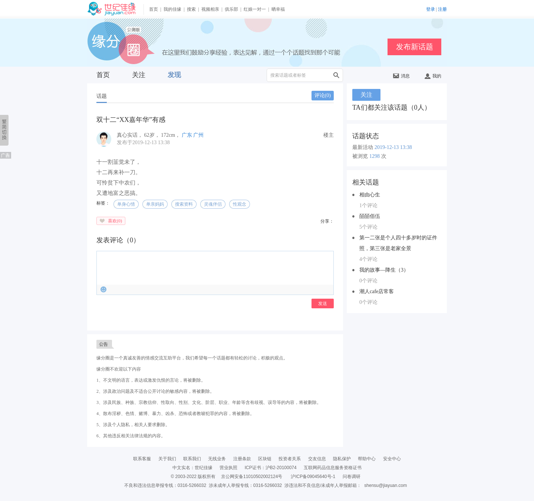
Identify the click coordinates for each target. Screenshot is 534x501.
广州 (198, 135)
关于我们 (167, 458)
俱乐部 (231, 9)
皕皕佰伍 (369, 216)
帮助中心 (367, 458)
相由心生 (369, 195)
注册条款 (242, 458)
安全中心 (392, 458)
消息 (401, 76)
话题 (101, 96)
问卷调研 (351, 476)
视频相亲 (210, 9)
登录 (430, 9)
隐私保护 (342, 458)
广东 (187, 135)
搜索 (191, 9)
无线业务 (217, 458)
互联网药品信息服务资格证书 (333, 467)
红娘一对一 (255, 9)
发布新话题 (414, 47)
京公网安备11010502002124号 (251, 476)
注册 (442, 9)
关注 (138, 75)
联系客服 (142, 458)
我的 (433, 76)
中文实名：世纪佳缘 (192, 467)
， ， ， (149, 135)
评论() (322, 95)
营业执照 (228, 467)
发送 (322, 303)
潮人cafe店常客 (376, 291)
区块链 (264, 458)
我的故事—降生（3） (384, 270)
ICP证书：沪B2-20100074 (271, 467)
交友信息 (317, 458)
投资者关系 (289, 458)
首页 (153, 9)
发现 (174, 75)
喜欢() (115, 220)
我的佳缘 (172, 9)
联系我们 (192, 458)
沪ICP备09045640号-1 (313, 476)
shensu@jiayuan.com (385, 485)
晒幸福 (278, 9)
